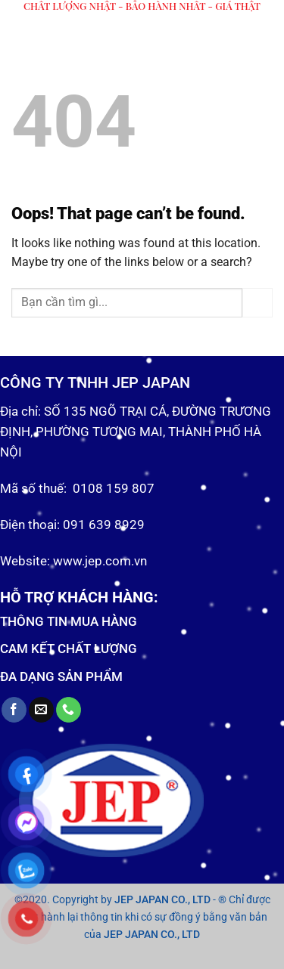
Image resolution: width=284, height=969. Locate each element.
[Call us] (68, 710)
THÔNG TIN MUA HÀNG (68, 621)
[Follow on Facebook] (14, 710)
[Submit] (257, 302)
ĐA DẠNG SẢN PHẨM (61, 676)
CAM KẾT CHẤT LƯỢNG (68, 648)
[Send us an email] (41, 710)
